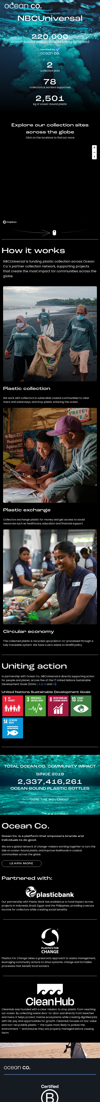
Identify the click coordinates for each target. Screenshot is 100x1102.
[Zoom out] (94, 152)
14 (53, 684)
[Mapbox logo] (10, 222)
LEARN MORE (21, 863)
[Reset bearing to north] (94, 157)
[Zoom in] (94, 147)
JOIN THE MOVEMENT (50, 799)
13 (45, 684)
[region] (50, 184)
